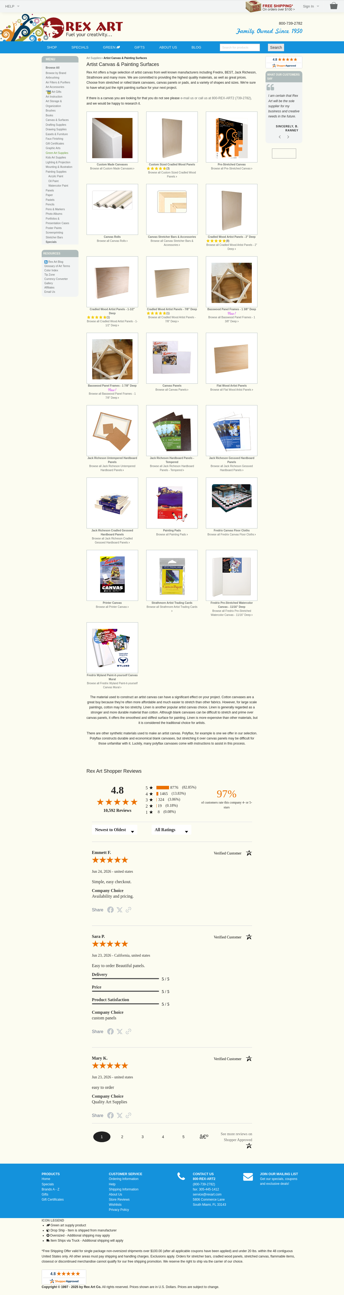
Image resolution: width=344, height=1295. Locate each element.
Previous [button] (279, 142)
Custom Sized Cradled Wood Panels (172, 164)
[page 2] (122, 1137)
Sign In (308, 6)
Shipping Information (123, 1189)
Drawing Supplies (56, 129)
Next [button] (288, 142)
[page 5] (183, 1137)
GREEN (111, 47)
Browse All (52, 67)
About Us (115, 1194)
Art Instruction (54, 96)
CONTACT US (203, 1174)
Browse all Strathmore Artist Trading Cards (171, 606)
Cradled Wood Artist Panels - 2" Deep (232, 236)
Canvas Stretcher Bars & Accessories (172, 236)
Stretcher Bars (54, 237)
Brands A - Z (50, 1189)
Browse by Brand (56, 73)
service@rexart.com (207, 1194)
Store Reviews (119, 1199)
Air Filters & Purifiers (58, 82)
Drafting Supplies (56, 124)
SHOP (52, 47)
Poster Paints (54, 228)
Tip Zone (49, 274)
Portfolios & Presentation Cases (57, 221)
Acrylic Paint (55, 176)
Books (49, 115)
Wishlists (115, 1205)
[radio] (172, 787)
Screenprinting (54, 232)
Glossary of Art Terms (57, 266)
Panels (50, 190)
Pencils (50, 204)
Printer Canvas (112, 602)
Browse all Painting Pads (171, 534)
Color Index (51, 270)
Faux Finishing (54, 138)
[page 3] (142, 1137)
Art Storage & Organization (54, 104)
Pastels (50, 199)
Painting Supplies (56, 171)
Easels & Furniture (57, 134)
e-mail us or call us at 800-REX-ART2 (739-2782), (216, 98)
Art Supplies (94, 58)
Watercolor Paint (58, 185)
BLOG (196, 47)
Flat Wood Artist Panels (232, 385)
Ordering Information (123, 1179)
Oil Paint (53, 181)
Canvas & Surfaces (57, 120)
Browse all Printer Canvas (111, 606)
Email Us (49, 291)
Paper (49, 195)
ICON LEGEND (53, 1220)
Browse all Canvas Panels (171, 389)
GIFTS (139, 47)
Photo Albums (54, 213)
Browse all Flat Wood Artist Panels (230, 389)
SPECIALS (80, 47)
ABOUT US (168, 47)
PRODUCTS (51, 1174)
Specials (48, 1184)
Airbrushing (52, 77)
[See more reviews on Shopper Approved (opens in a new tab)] (128, 910)
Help (112, 1184)
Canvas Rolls (112, 236)
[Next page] (204, 1137)
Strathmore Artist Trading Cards (172, 602)
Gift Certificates (55, 143)
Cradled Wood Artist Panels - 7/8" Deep (172, 309)
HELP (9, 6)
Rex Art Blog (55, 261)
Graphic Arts (53, 148)
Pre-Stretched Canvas (232, 164)
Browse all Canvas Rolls (111, 240)
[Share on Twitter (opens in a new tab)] (119, 910)
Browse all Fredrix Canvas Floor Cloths (230, 534)
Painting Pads (172, 530)
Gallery (48, 283)
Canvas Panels (172, 385)
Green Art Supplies (57, 152)
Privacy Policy (119, 1210)
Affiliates (49, 287)
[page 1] (101, 1136)
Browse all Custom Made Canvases (111, 168)
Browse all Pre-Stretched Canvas (230, 168)
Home (46, 1179)
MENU (50, 59)
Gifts (45, 1194)
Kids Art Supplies (56, 157)
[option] (284, 114)
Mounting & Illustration (59, 166)
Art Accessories (55, 87)
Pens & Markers (55, 209)
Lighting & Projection (58, 162)
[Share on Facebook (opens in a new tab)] (110, 911)
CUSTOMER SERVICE (125, 1174)
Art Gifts (53, 92)
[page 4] (163, 1137)
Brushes (51, 110)
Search (276, 47)
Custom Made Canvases (112, 164)
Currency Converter (56, 279)
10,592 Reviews (117, 810)
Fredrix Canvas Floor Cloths (232, 530)
